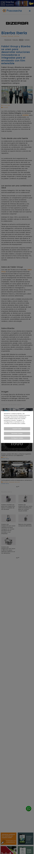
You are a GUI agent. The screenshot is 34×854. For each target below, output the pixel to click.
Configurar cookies (17, 438)
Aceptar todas (17, 429)
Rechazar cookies (17, 433)
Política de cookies (19, 423)
